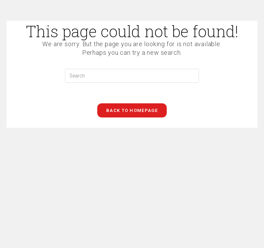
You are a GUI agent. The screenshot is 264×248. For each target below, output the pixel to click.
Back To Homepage (132, 110)
